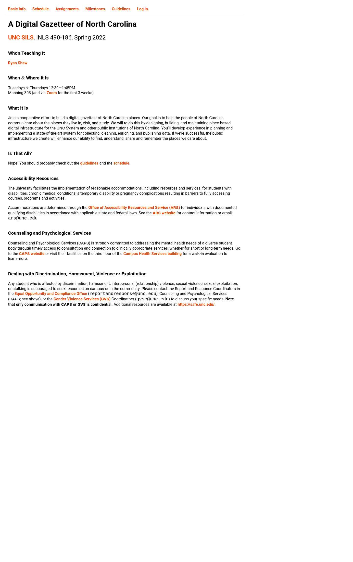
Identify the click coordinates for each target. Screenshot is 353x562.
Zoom (52, 92)
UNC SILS (21, 37)
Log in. (143, 9)
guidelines (89, 163)
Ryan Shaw (17, 63)
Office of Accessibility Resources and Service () (134, 207)
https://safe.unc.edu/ (179, 305)
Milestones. (96, 9)
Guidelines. (122, 9)
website (164, 213)
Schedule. (41, 9)
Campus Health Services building (152, 254)
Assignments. (67, 9)
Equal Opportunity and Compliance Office (51, 294)
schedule (121, 163)
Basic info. (17, 9)
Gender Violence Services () (68, 300)
